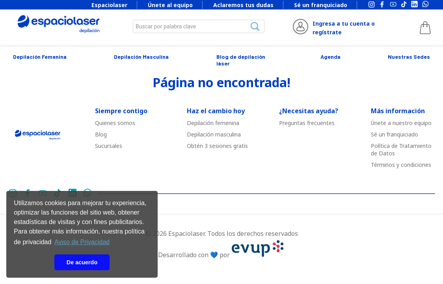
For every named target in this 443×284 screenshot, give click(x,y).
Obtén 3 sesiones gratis (217, 145)
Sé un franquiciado (320, 5)
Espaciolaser (109, 5)
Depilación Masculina (141, 56)
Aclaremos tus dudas (243, 5)
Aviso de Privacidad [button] (82, 242)
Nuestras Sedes (409, 56)
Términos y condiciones (401, 164)
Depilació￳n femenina (213, 123)
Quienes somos (115, 123)
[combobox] (198, 26)
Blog (101, 134)
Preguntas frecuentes (307, 123)
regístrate (327, 32)
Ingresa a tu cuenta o (344, 23)
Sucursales (108, 145)
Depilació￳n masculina (214, 134)
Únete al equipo (170, 5)
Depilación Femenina (40, 56)
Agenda (330, 56)
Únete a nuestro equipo (401, 123)
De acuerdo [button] (82, 262)
